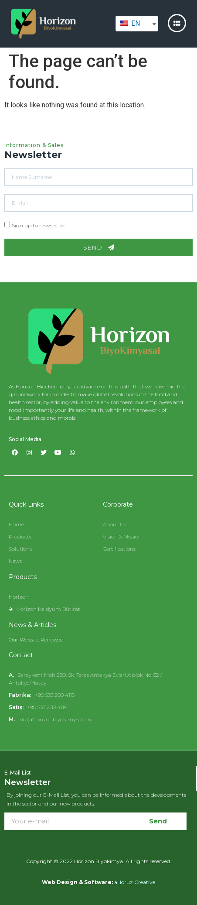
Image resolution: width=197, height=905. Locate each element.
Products (23, 577)
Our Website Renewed (36, 639)
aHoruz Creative (134, 882)
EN (130, 23)
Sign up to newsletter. (39, 225)
